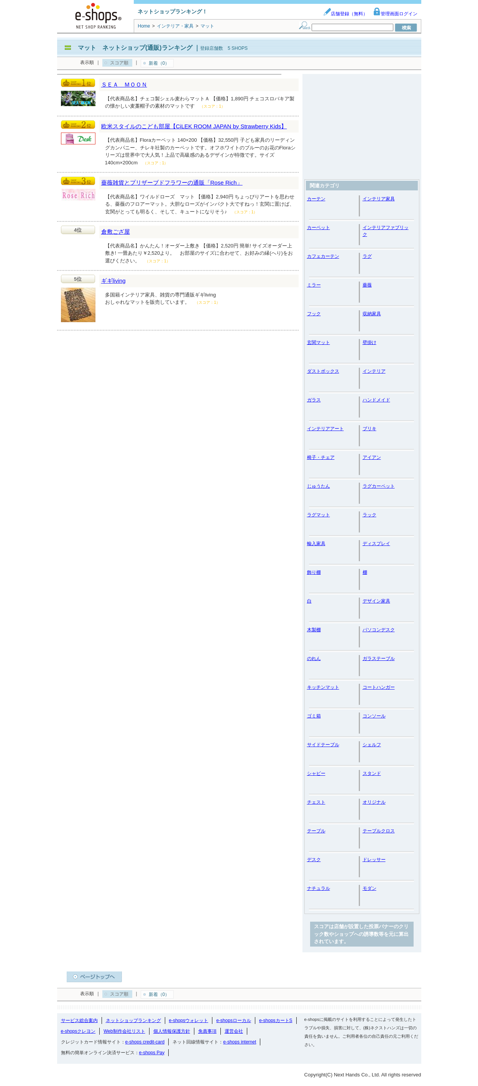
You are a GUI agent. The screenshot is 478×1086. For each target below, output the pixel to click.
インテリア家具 (379, 198)
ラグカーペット (379, 486)
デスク (314, 859)
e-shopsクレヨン (78, 1031)
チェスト (316, 802)
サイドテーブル (323, 744)
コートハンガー (379, 687)
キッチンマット (323, 687)
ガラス (314, 400)
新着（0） (159, 63)
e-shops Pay (152, 1052)
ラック (369, 515)
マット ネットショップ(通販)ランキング (135, 47)
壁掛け (369, 342)
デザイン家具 (376, 601)
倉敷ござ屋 (115, 231)
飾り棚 (314, 572)
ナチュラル (318, 888)
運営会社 (234, 1031)
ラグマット (318, 515)
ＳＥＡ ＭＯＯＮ (124, 84)
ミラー (314, 285)
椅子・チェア (321, 457)
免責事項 (207, 1031)
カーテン (316, 198)
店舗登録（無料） (345, 13)
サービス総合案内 (79, 1020)
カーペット (318, 227)
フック (314, 313)
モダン (369, 888)
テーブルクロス (379, 831)
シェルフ (372, 744)
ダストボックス (323, 371)
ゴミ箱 (314, 716)
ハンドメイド (376, 400)
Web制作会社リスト (124, 1031)
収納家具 (372, 313)
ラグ (367, 256)
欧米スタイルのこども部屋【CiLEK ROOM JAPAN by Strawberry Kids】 (194, 126)
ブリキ (369, 428)
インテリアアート (325, 428)
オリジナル (374, 802)
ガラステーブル (379, 658)
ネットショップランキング (133, 1020)
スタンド (372, 773)
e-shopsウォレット (189, 1020)
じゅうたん (318, 486)
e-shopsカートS (275, 1020)
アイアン (372, 457)
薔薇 (367, 285)
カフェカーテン (323, 256)
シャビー (316, 773)
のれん (314, 658)
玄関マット (318, 342)
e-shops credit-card (145, 1042)
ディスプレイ (376, 543)
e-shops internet (239, 1042)
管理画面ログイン (395, 13)
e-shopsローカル (233, 1020)
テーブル (316, 831)
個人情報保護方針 (171, 1031)
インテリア (374, 371)
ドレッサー (374, 859)
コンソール (374, 716)
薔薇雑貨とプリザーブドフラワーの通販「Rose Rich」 (172, 182)
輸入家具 (316, 543)
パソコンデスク (379, 629)
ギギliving (113, 280)
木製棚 (314, 629)
